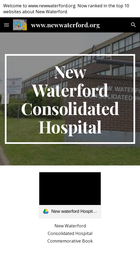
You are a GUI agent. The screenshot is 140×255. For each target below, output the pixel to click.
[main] (70, 99)
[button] (6, 24)
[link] (70, 195)
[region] (70, 8)
